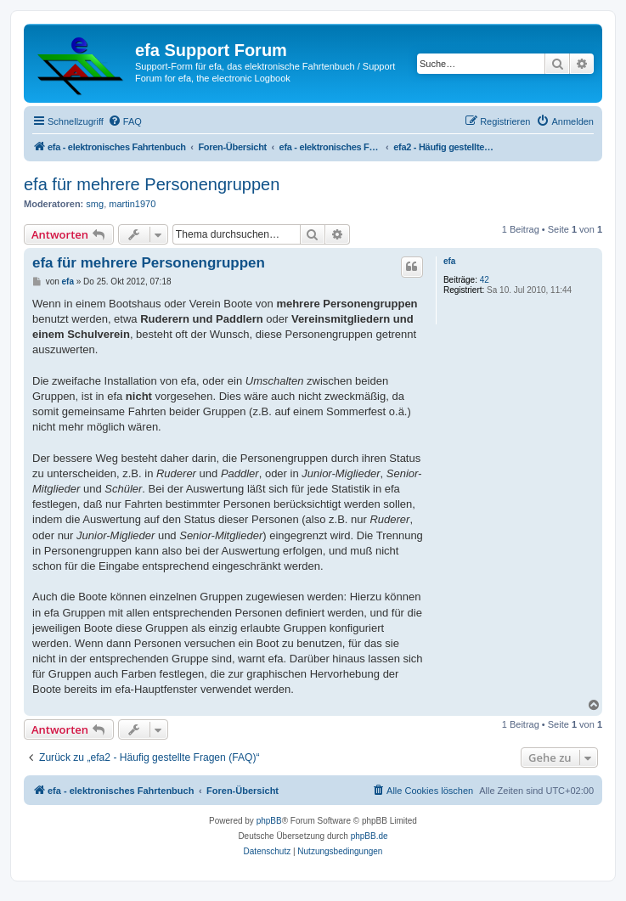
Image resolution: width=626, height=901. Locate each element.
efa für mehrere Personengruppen (151, 184)
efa (449, 261)
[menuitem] (125, 121)
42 (484, 279)
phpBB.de (369, 836)
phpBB (269, 820)
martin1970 (132, 204)
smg (95, 204)
